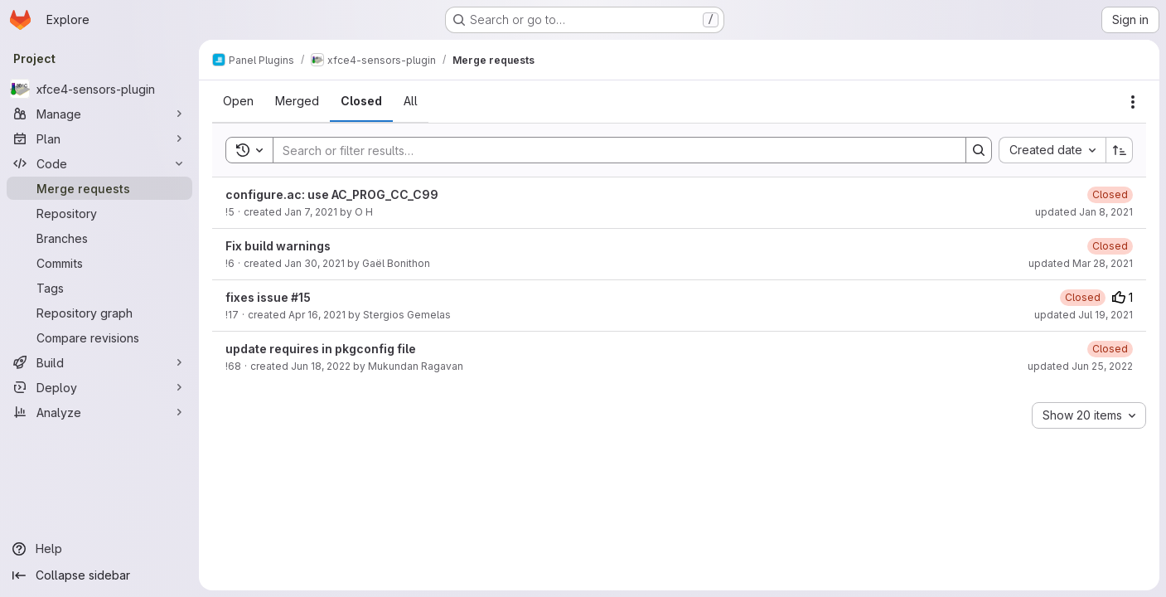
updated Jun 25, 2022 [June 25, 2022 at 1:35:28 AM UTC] (1080, 366)
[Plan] (99, 138)
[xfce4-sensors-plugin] (99, 88)
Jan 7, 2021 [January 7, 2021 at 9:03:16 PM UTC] (310, 212)
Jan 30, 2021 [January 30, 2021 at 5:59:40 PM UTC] (314, 263)
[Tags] (99, 287)
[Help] (99, 549)
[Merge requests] (99, 188)
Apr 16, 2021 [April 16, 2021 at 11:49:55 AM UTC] (317, 314)
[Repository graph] (99, 312)
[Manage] (99, 113)
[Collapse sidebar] (99, 575)
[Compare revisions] (99, 337)
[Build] (99, 362)
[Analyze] (99, 412)
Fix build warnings (278, 246)
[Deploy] (99, 387)
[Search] (611, 150)
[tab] (238, 101)
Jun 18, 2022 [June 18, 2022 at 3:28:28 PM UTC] (321, 366)
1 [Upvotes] (1122, 297)
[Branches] (99, 238)
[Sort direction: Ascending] (1119, 150)
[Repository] (99, 213)
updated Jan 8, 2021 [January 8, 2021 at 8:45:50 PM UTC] (1084, 212)
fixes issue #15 (268, 297)
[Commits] (99, 262)
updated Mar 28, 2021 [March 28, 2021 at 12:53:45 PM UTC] (1080, 263)
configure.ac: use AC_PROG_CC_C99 (331, 194)
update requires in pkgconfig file (320, 349)
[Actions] (1133, 102)
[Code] (99, 163)
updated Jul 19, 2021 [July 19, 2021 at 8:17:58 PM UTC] (1083, 314)
